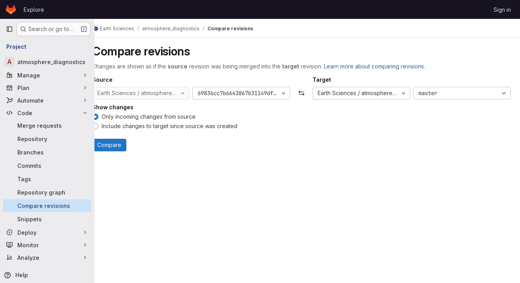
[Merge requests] (47, 125)
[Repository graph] (47, 192)
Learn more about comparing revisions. (386, 66)
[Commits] (47, 165)
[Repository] (47, 138)
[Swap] (307, 93)
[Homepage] (10, 9)
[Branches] (47, 152)
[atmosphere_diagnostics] (47, 61)
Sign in (502, 9)
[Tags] (47, 179)
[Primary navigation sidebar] (9, 29)
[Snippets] (47, 219)
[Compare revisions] (47, 205)
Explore (34, 9)
